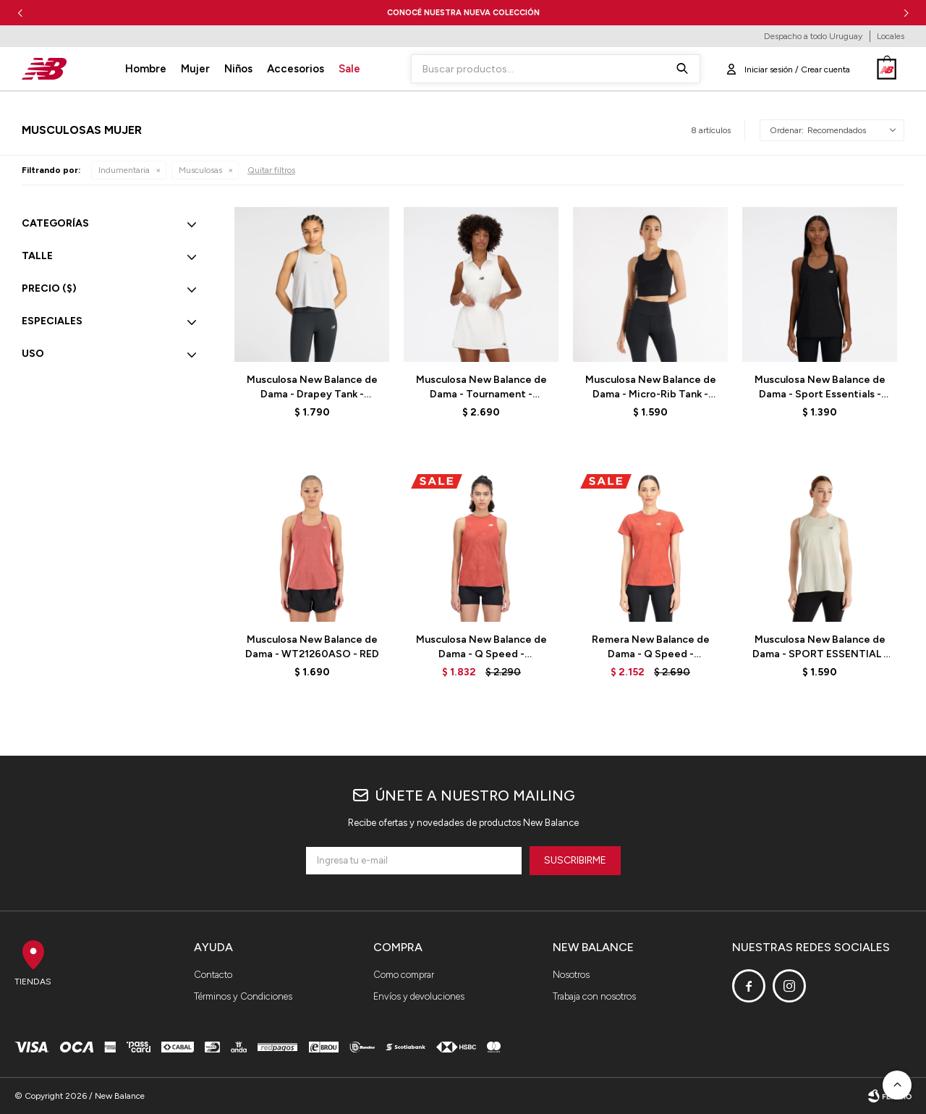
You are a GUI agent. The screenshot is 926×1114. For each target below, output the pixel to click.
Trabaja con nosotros (594, 996)
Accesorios (295, 68)
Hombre (145, 68)
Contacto (213, 974)
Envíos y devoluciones (418, 996)
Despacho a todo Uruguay (813, 36)
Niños (238, 68)
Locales (890, 36)
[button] (906, 12)
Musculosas (200, 170)
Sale (349, 68)
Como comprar (403, 974)
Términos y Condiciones (243, 996)
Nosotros (571, 974)
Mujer (195, 68)
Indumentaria (124, 170)
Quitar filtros (271, 170)
